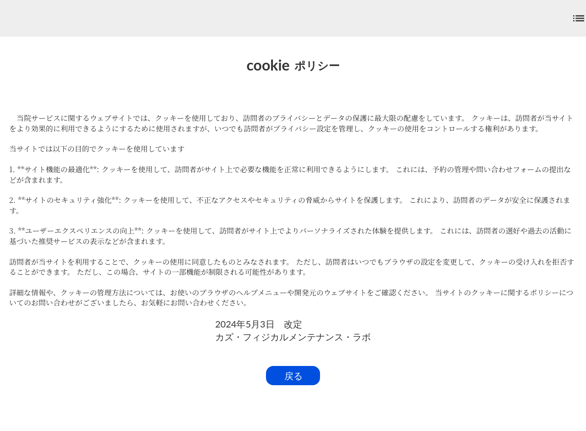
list (578, 18)
